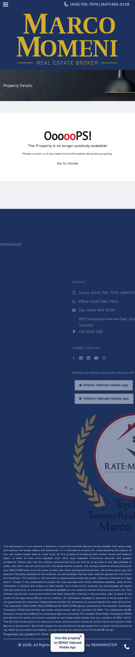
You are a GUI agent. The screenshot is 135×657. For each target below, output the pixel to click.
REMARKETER (104, 645)
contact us (39, 153)
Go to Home (67, 163)
